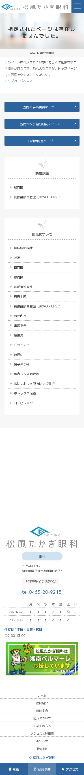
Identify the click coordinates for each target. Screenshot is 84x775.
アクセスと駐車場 (42, 733)
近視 (17, 257)
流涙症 (18, 354)
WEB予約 (42, 769)
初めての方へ (42, 726)
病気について (42, 718)
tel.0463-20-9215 (42, 591)
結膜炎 (18, 335)
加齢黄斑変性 (23, 286)
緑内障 (18, 187)
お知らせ (42, 741)
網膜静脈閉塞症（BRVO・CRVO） (38, 197)
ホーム (42, 695)
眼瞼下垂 (20, 325)
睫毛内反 (20, 315)
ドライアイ (22, 345)
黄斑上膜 (20, 296)
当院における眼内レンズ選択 (34, 383)
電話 (14, 769)
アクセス (70, 769)
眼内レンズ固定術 (26, 374)
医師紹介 (42, 703)
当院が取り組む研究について (40, 124)
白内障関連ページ (40, 141)
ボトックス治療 (25, 393)
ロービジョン (23, 403)
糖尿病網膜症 (23, 248)
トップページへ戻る (18, 81)
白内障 (18, 267)
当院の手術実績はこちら (40, 107)
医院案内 (42, 710)
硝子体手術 (22, 364)
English (42, 748)
